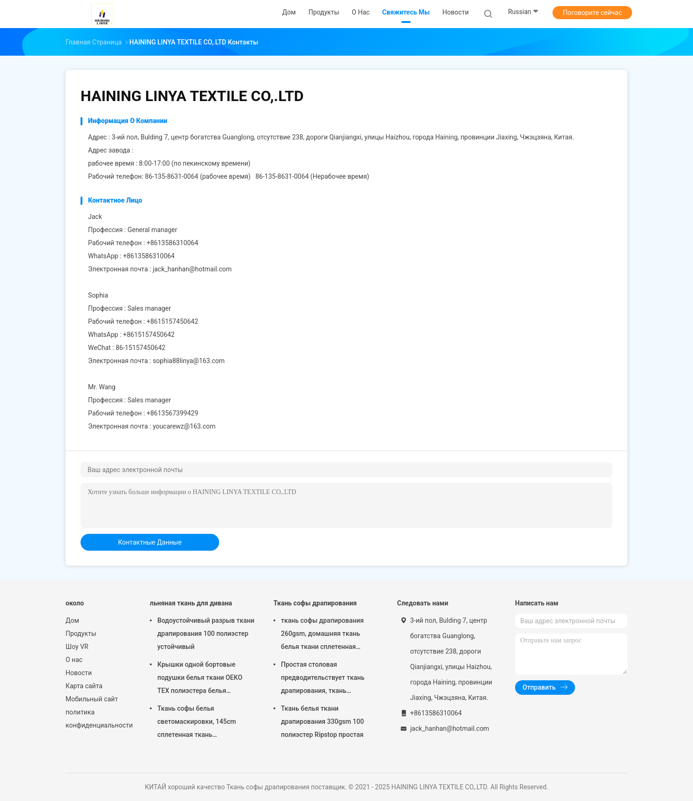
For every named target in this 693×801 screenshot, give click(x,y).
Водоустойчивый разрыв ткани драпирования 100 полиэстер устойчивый (205, 633)
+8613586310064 (149, 256)
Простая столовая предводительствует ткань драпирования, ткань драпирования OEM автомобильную (322, 679)
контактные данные (150, 542)
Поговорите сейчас (592, 12)
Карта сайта (84, 686)
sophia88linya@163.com (189, 360)
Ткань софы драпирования (315, 603)
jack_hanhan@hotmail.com (192, 269)
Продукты (81, 633)
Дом (72, 620)
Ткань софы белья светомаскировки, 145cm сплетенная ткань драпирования (196, 723)
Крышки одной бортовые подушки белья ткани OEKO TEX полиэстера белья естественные (200, 679)
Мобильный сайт (92, 699)
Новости (79, 673)
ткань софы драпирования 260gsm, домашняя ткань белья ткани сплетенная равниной (322, 635)
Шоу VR (77, 646)
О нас (74, 659)
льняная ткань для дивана (191, 603)
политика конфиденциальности (98, 718)
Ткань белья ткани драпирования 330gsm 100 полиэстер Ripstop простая (322, 721)
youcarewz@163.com (184, 426)
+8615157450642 (149, 334)
